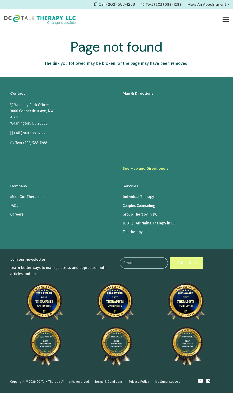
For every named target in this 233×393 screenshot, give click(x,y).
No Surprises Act (167, 382)
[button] (225, 19)
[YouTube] (200, 381)
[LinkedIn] (208, 381)
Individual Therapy (138, 197)
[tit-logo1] (40, 19)
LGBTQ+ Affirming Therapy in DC (149, 223)
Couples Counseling (139, 205)
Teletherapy (133, 232)
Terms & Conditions (109, 382)
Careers (16, 214)
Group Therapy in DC (140, 214)
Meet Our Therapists (27, 197)
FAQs (14, 205)
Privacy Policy (139, 382)
